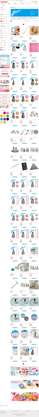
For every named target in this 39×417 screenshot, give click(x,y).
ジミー (18, 377)
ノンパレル (26, 377)
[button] (16, 4)
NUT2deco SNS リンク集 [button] (19, 415)
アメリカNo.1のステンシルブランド (24, 389)
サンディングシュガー (22, 377)
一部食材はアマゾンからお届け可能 (4, 77)
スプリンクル (30, 377)
